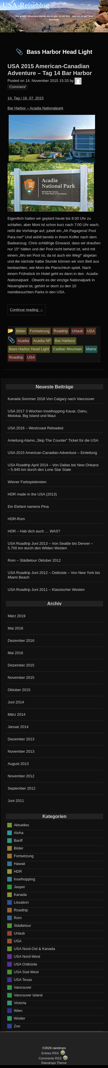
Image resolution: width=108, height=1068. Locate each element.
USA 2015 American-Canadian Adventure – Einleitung (52, 453)
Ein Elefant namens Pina (28, 506)
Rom (18, 917)
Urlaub (19, 933)
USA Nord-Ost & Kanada (34, 948)
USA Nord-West (27, 956)
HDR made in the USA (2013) (32, 494)
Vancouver (22, 987)
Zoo (17, 1026)
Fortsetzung (24, 855)
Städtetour (22, 925)
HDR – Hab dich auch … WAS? (34, 531)
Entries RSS (50, 1053)
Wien (18, 1010)
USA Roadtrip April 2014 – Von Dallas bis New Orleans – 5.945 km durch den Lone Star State (53, 467)
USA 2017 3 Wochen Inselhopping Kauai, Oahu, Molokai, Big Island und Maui (48, 413)
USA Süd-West (26, 971)
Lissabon (21, 902)
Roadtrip (21, 910)
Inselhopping (24, 879)
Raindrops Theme (54, 1063)
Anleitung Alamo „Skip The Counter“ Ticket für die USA (53, 440)
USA (18, 941)
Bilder (18, 848)
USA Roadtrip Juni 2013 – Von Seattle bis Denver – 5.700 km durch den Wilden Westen (50, 545)
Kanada (20, 894)
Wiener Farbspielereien (27, 482)
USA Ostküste (25, 964)
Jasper (19, 886)
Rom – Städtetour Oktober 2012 (34, 560)
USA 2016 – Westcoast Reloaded (35, 428)
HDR (18, 871)
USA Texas (23, 979)
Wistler (19, 1018)
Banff (18, 840)
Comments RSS (50, 1058)
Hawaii (19, 863)
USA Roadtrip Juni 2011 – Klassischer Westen (46, 589)
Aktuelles (21, 825)
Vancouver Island (28, 995)
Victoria (20, 1002)
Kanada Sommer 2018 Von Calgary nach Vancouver (51, 399)
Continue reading (26, 310)
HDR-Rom (16, 519)
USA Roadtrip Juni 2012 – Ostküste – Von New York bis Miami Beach (54, 575)
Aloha (18, 832)
